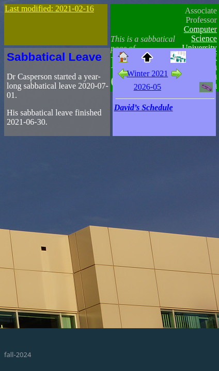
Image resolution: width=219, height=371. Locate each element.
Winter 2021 (147, 73)
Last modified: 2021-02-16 (49, 8)
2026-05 (147, 86)
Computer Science (200, 34)
